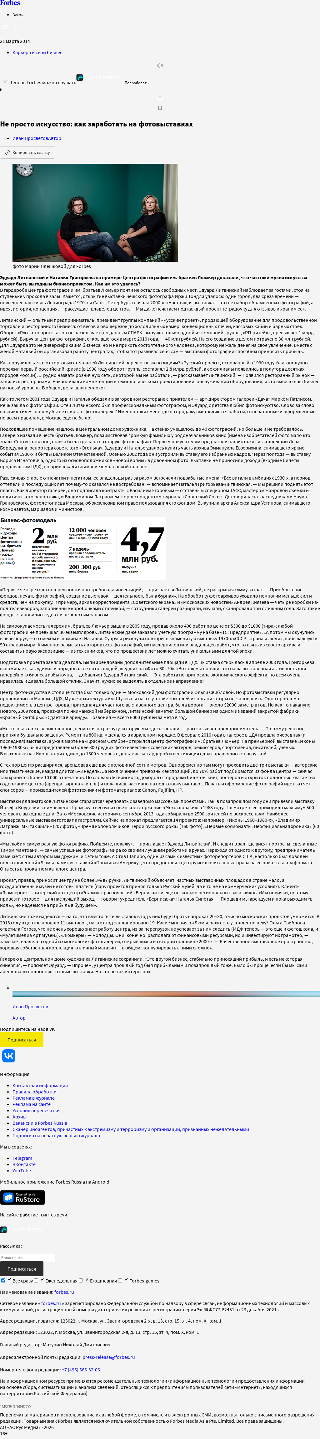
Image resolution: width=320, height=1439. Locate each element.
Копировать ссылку (27, 152)
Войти (17, 15)
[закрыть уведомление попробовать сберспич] (5, 82)
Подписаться (22, 1039)
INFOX (25, 1406)
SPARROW (15, 1406)
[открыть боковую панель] (5, 28)
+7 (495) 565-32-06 (81, 1369)
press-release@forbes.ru (108, 1357)
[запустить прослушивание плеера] (160, 65)
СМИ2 (5, 1406)
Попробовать (136, 82)
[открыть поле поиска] (15, 28)
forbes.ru (64, 1292)
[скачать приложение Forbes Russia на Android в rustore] (22, 1197)
